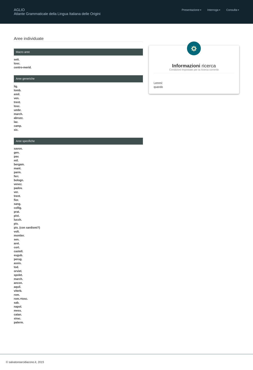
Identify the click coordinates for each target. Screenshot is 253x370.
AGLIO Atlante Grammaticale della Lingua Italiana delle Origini (57, 11)
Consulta (232, 9)
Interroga (213, 9)
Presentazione (191, 9)
